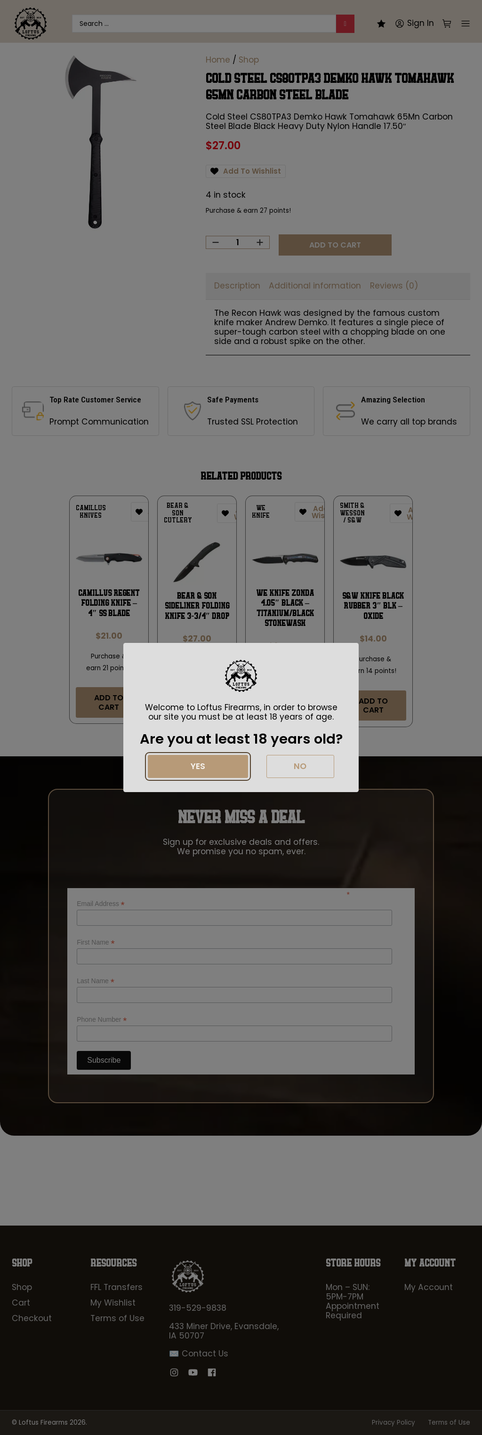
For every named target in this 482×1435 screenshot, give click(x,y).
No (300, 766)
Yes (198, 766)
